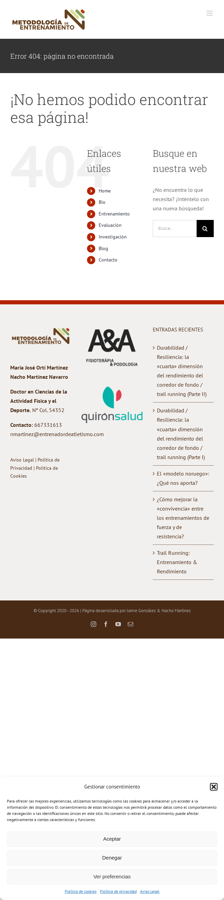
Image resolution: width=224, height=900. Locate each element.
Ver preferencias (111, 876)
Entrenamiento (114, 214)
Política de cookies (81, 891)
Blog (103, 248)
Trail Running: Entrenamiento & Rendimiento (177, 562)
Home (105, 191)
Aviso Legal (150, 891)
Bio (102, 202)
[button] (213, 786)
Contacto (108, 260)
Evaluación (110, 225)
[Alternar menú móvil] (210, 13)
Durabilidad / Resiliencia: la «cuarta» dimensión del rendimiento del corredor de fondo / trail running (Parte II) (182, 370)
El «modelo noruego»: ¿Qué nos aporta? (183, 478)
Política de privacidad (118, 891)
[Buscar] (205, 228)
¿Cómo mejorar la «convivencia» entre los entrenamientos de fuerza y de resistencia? (183, 518)
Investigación (113, 237)
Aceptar (112, 839)
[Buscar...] (175, 228)
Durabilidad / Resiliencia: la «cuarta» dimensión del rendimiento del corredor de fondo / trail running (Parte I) (181, 433)
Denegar (112, 858)
